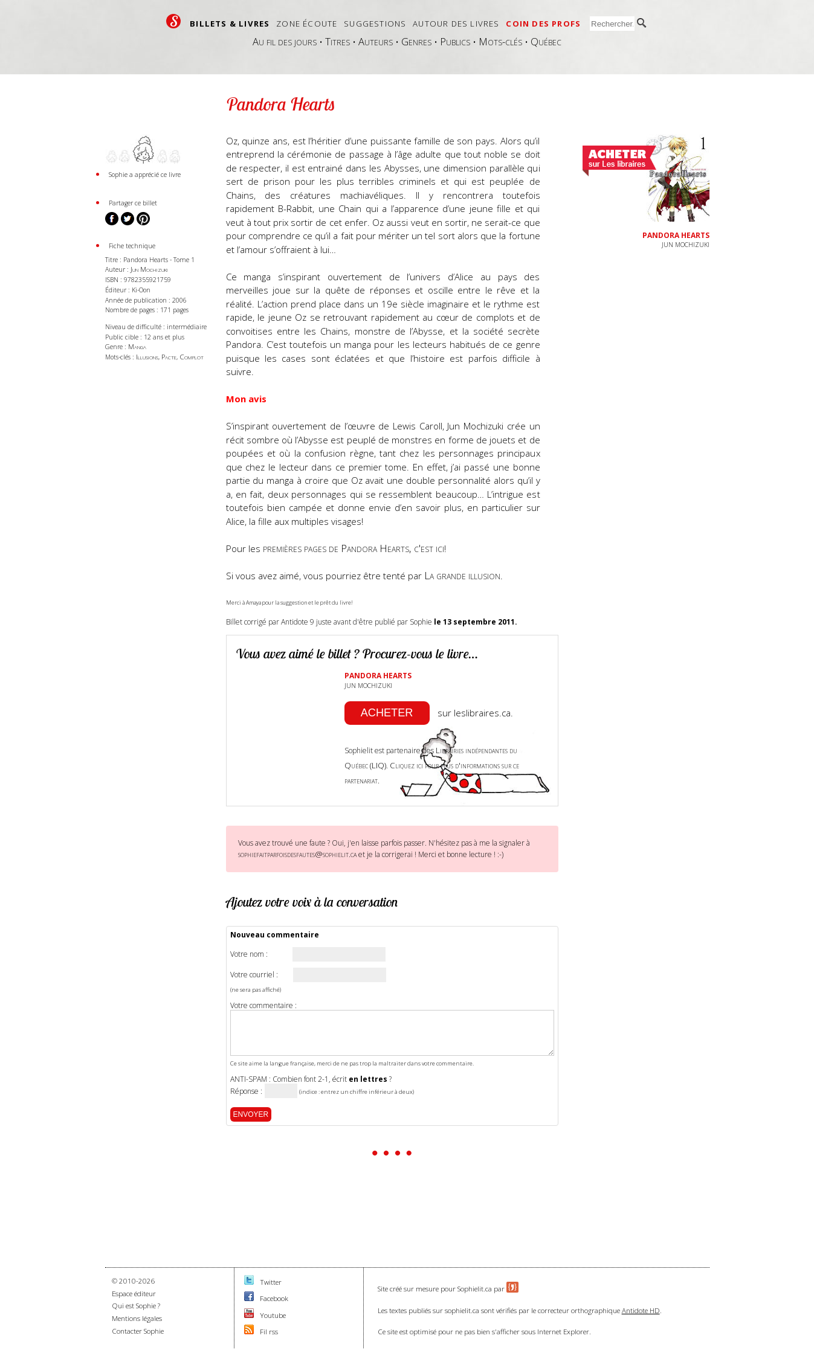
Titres (337, 41)
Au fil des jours (285, 41)
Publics (455, 41)
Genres (416, 41)
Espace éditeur (134, 1293)
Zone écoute (306, 23)
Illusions (147, 356)
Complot (191, 356)
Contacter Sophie (138, 1330)
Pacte (168, 356)
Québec (546, 41)
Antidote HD (641, 1310)
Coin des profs (543, 23)
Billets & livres (230, 23)
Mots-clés (500, 41)
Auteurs (375, 41)
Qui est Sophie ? (136, 1305)
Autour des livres (456, 23)
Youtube (273, 1315)
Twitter (271, 1282)
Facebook (274, 1298)
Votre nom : (249, 954)
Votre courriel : (254, 975)
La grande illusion (462, 575)
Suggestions (375, 23)
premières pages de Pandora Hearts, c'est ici (353, 548)
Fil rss (269, 1331)
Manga (137, 346)
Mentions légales (137, 1318)
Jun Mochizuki (149, 269)
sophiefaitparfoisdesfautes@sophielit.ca (297, 854)
